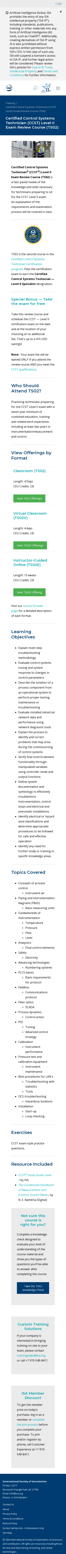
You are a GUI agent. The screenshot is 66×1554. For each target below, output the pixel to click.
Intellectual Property (23, 71)
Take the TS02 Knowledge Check (33, 1288)
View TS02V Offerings (30, 545)
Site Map (7, 1532)
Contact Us (8, 1504)
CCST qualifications (23, 369)
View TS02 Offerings (29, 498)
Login (58, 3)
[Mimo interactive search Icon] (46, 88)
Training (10, 102)
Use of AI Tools (42, 67)
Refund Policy (10, 1523)
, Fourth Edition (36, 1190)
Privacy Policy (10, 1513)
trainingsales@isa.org (31, 1355)
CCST (21, 1175)
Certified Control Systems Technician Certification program (28, 264)
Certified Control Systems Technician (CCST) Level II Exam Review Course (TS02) (31, 109)
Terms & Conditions (13, 1518)
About (6, 1509)
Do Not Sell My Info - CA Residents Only (23, 1528)
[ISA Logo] (17, 87)
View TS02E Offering (29, 592)
